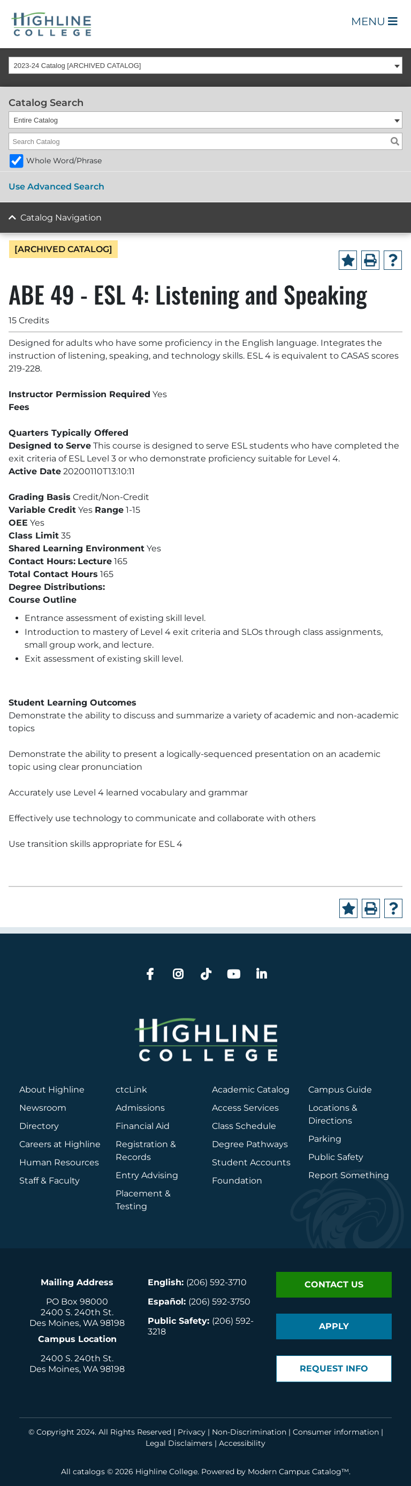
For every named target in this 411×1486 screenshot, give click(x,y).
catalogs (89, 1471)
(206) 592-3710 (216, 1282)
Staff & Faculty (49, 1181)
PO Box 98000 (77, 1302)
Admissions (141, 1108)
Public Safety (335, 1157)
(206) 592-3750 (219, 1302)
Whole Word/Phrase (64, 160)
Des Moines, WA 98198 (77, 1323)
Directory (39, 1126)
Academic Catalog (251, 1090)
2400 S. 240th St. (77, 1312)
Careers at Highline (60, 1144)
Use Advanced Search (56, 186)
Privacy (192, 1432)
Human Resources (59, 1162)
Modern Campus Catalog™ (298, 1471)
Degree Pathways (250, 1144)
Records (133, 1157)
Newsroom (42, 1108)
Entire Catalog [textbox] (36, 120)
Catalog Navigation (61, 218)
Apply (334, 1326)
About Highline (52, 1090)
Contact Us (334, 1284)
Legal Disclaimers (179, 1443)
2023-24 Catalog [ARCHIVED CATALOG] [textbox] (77, 66)
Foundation (237, 1181)
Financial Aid (143, 1126)
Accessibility (242, 1443)
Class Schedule (244, 1126)
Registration (142, 1144)
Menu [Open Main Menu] (374, 21)
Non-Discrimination (249, 1432)
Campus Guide (340, 1090)
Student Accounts (251, 1162)
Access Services (245, 1108)
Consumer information (336, 1432)
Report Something (348, 1175)
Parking (324, 1139)
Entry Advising (147, 1175)
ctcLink (131, 1090)
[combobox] (205, 65)
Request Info (334, 1368)
